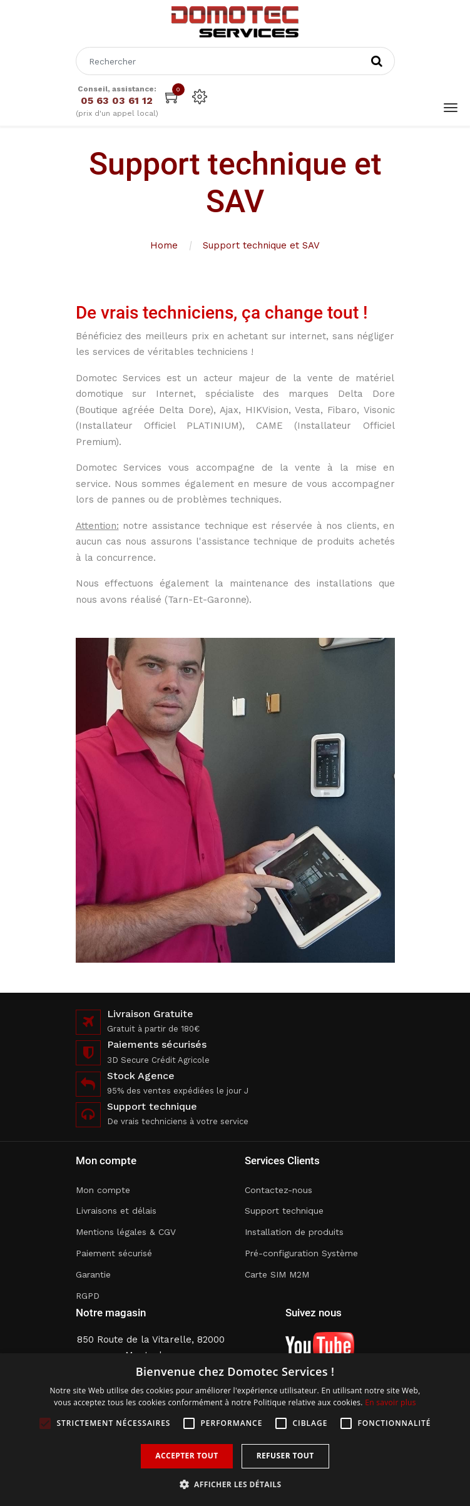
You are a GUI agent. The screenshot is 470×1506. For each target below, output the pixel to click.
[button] (235, 1484)
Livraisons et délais (116, 1211)
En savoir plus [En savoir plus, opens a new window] (390, 1402)
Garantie (93, 1274)
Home (164, 245)
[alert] (235, 1429)
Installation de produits (294, 1232)
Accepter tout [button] (186, 1455)
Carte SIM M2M (277, 1274)
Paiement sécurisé (114, 1253)
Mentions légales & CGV (126, 1232)
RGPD (88, 1296)
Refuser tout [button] (285, 1455)
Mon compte (103, 1190)
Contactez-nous (278, 1190)
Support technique (284, 1211)
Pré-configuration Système (301, 1253)
